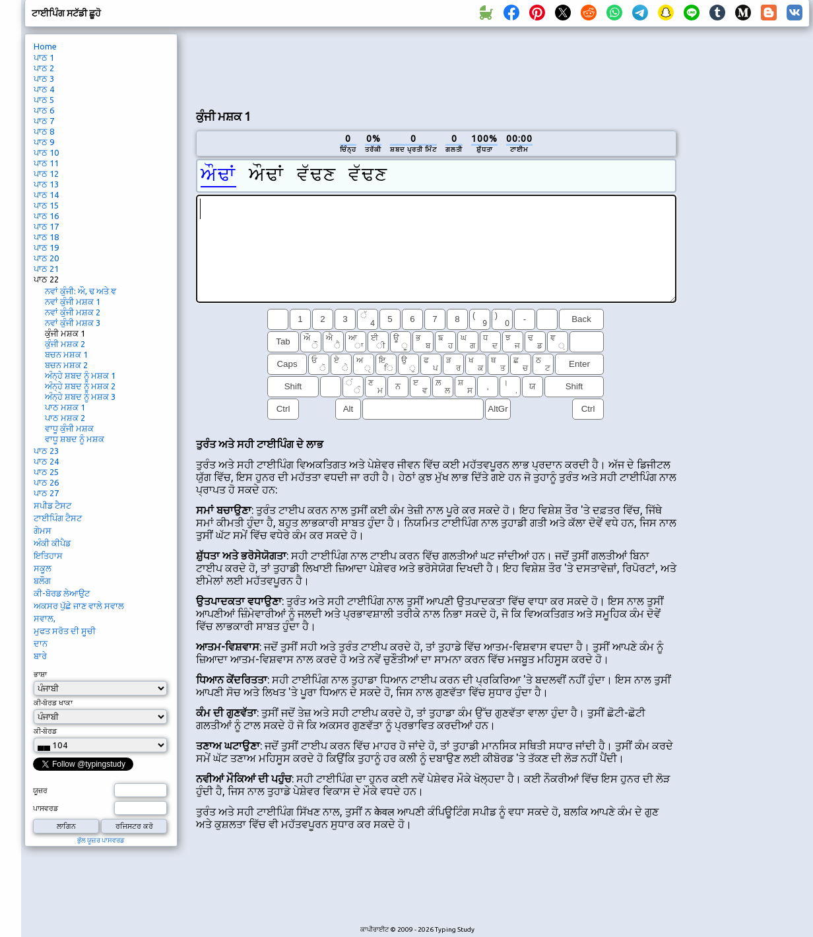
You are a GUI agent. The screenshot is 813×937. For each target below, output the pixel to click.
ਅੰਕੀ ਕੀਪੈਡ (52, 543)
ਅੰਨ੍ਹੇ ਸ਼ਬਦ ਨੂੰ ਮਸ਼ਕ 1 (80, 375)
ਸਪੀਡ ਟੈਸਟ (52, 505)
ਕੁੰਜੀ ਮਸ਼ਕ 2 (65, 343)
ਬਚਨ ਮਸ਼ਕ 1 (66, 354)
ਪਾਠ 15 (46, 205)
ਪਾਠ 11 (46, 163)
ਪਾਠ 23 (46, 450)
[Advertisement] (747, 255)
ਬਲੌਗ (42, 580)
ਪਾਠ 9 (44, 141)
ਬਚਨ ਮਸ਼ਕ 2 (66, 365)
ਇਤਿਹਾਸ (48, 555)
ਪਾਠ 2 (44, 68)
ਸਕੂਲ (42, 568)
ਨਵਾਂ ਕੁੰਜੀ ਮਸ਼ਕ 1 (72, 301)
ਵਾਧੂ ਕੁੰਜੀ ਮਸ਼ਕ (69, 428)
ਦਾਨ (41, 643)
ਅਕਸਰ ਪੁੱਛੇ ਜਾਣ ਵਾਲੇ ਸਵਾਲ (79, 605)
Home (45, 46)
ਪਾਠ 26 (46, 482)
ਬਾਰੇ (40, 656)
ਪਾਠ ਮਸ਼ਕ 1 (65, 407)
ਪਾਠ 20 (46, 258)
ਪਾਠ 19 (46, 247)
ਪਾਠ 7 (44, 120)
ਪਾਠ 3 (44, 78)
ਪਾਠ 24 (46, 461)
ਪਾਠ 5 (44, 99)
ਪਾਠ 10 (46, 152)
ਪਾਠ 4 (44, 89)
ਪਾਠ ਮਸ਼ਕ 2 (65, 417)
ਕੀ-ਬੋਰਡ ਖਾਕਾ (53, 703)
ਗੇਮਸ (42, 530)
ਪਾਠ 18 (46, 237)
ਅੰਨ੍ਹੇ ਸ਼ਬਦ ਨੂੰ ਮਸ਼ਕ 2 (80, 386)
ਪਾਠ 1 (44, 57)
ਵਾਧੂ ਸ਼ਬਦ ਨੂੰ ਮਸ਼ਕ (74, 438)
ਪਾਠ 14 (46, 194)
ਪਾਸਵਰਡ (45, 808)
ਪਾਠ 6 (44, 110)
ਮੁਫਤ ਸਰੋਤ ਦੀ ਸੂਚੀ (65, 630)
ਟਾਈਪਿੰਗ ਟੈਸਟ (58, 518)
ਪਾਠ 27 (46, 493)
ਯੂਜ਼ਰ (40, 790)
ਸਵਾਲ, (44, 618)
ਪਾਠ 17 (46, 226)
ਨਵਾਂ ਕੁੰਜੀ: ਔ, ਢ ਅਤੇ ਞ (80, 291)
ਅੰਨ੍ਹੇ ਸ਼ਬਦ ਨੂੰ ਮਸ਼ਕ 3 (80, 396)
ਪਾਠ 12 (46, 173)
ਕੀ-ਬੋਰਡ (45, 731)
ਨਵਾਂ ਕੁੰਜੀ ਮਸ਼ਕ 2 (72, 312)
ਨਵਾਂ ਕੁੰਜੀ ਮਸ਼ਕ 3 (72, 322)
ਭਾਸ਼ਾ (40, 674)
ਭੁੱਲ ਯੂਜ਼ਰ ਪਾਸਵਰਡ (101, 840)
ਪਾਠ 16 (46, 215)
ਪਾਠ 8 (44, 131)
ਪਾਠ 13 (46, 184)
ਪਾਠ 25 (46, 471)
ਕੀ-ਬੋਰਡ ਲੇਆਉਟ (62, 593)
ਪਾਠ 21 (46, 268)
